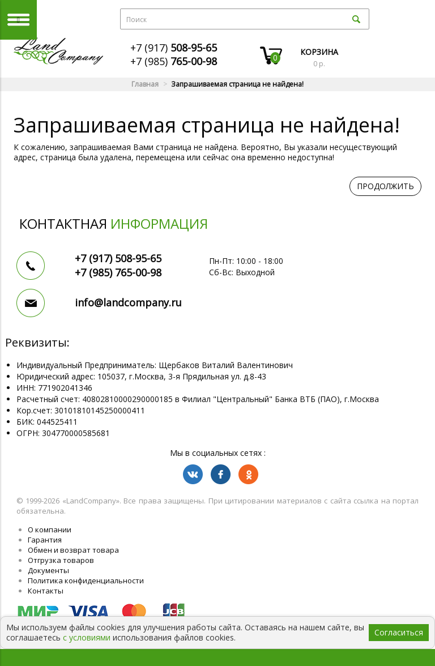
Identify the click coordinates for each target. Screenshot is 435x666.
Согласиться (398, 632)
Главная (145, 84)
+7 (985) (173, 61)
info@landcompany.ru (128, 302)
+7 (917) (173, 47)
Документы (48, 570)
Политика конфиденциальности (86, 580)
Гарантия (45, 540)
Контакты (45, 591)
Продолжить (385, 186)
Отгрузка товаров (61, 560)
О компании (49, 529)
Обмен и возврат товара (73, 550)
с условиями (86, 637)
